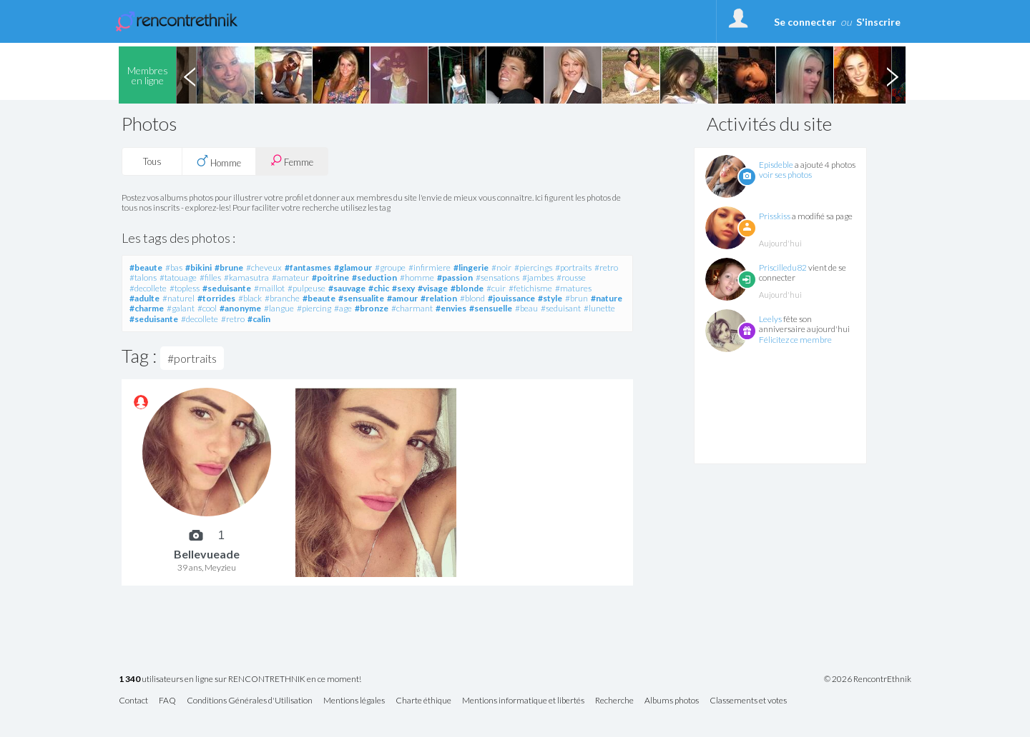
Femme (291, 161)
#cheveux (264, 267)
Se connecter (805, 22)
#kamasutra (246, 277)
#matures (573, 288)
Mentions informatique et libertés (523, 701)
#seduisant (561, 308)
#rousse (571, 277)
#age (343, 308)
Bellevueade (207, 554)
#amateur (290, 277)
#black (250, 298)
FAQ (167, 701)
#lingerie (471, 267)
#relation (439, 298)
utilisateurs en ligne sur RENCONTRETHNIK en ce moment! (240, 679)
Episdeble (776, 164)
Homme (219, 161)
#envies (451, 308)
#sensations (497, 277)
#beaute (145, 267)
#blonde (467, 288)
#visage (433, 288)
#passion (455, 277)
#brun (576, 298)
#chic (378, 288)
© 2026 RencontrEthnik (867, 679)
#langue (279, 308)
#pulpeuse (306, 288)
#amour (402, 298)
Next (892, 75)
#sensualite (361, 298)
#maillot (269, 288)
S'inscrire (878, 22)
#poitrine (330, 277)
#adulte (144, 298)
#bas (173, 267)
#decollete (148, 288)
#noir (501, 267)
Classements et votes (748, 701)
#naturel (178, 298)
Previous (189, 75)
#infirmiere (429, 267)
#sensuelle (490, 308)
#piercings (533, 267)
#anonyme (240, 308)
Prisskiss (774, 216)
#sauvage (347, 288)
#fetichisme (530, 288)
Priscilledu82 (783, 267)
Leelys (770, 319)
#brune (229, 267)
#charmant (412, 308)
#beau (526, 308)
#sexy (403, 288)
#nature (606, 298)
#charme (146, 308)
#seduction (374, 277)
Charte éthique (423, 701)
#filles (210, 277)
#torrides (216, 298)
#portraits (573, 267)
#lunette (599, 308)
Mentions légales (354, 701)
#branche (282, 298)
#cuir (496, 288)
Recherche (614, 701)
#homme (417, 277)
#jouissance (511, 298)
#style (550, 298)
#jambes (538, 277)
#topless (185, 288)
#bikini (198, 267)
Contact (133, 701)
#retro (606, 267)
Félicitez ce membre (795, 339)
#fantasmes (308, 267)
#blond (472, 298)
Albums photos (671, 701)
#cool (207, 308)
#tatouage (178, 277)
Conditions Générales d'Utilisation (250, 701)
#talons (143, 277)
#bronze (371, 308)
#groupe (390, 267)
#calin (258, 319)
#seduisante (226, 288)
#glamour (353, 267)
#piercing (314, 308)
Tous (152, 161)
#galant (181, 308)
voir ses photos (785, 174)
